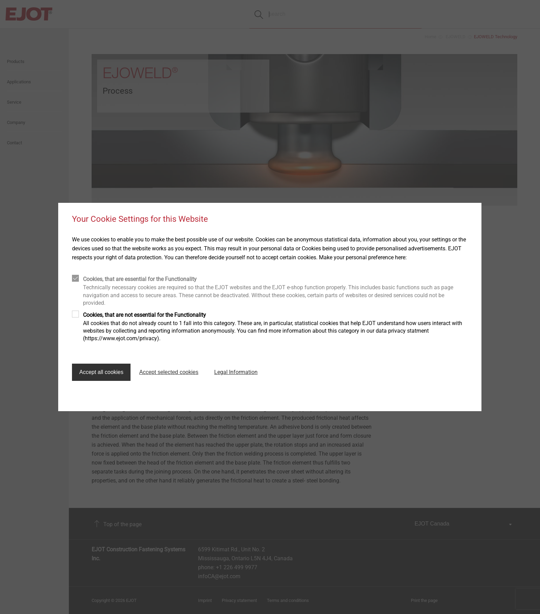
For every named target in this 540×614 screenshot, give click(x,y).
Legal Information (236, 372)
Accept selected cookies (168, 372)
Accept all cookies (101, 372)
